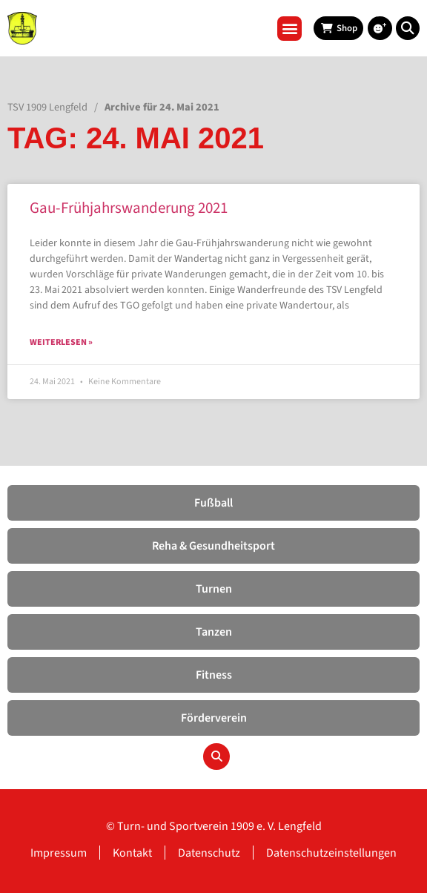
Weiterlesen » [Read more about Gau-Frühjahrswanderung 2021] (61, 342)
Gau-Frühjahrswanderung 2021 (129, 208)
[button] (289, 28)
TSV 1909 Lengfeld (47, 107)
